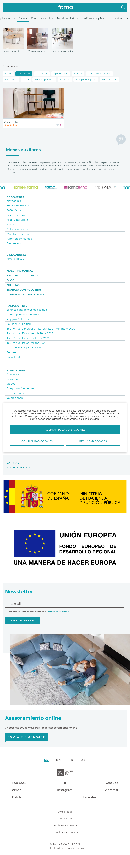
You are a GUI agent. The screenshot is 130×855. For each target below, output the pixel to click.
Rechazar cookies (93, 441)
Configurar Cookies (37, 441)
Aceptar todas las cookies (65, 429)
